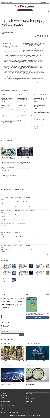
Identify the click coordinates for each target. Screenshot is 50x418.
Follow (22, 10)
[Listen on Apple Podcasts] (12, 316)
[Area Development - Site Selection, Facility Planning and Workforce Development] (25, 6)
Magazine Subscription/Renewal (8, 391)
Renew (48, 2)
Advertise (10, 2)
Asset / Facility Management (30, 393)
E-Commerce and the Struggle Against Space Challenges (12, 45)
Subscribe (44, 2)
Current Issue (4, 395)
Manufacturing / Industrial (41, 94)
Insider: (12, 326)
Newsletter (3, 393)
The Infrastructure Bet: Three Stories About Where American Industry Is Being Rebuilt (12, 305)
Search (28, 10)
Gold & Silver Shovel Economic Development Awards (9, 403)
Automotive (20, 94)
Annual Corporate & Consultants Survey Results (8, 405)
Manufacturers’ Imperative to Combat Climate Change (12, 51)
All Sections (48, 12)
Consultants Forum (4, 2)
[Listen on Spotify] (12, 318)
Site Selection (28, 396)
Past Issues (47, 294)
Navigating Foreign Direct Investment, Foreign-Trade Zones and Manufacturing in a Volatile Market (12, 299)
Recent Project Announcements (31, 398)
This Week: (12, 329)
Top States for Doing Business (6, 408)
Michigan (35, 47)
